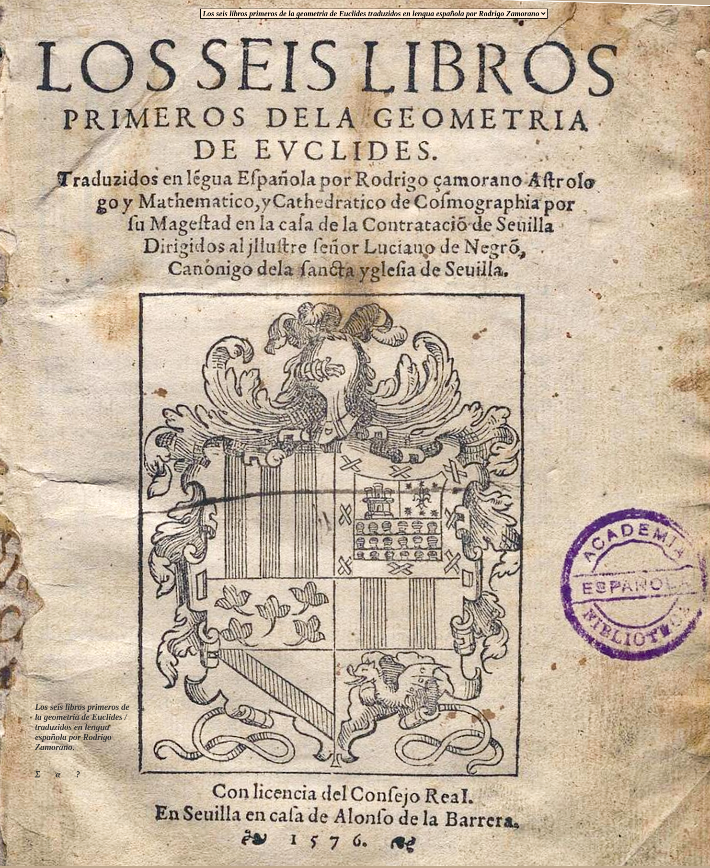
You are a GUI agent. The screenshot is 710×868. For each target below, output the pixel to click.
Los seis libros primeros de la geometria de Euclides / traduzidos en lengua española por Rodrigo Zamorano (82, 727)
